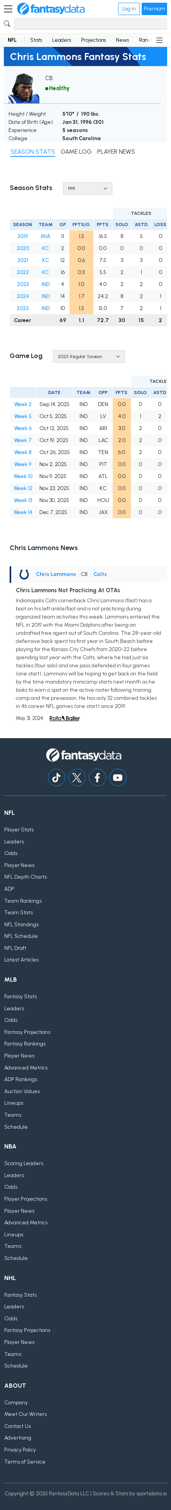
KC (45, 248)
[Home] (51, 9)
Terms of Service (25, 1462)
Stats (36, 40)
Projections (93, 40)
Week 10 (23, 476)
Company (16, 1402)
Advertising (17, 1438)
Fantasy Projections (27, 1032)
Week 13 (23, 500)
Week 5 (23, 416)
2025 (23, 308)
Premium (154, 9)
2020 (23, 248)
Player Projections (25, 1199)
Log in (128, 9)
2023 (23, 284)
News (122, 40)
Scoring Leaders (23, 1163)
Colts (100, 574)
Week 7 (23, 440)
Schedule (16, 1127)
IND (46, 284)
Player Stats (19, 829)
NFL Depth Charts (25, 877)
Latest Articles (21, 959)
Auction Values (22, 1091)
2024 (23, 296)
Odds (10, 853)
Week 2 (23, 404)
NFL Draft (15, 948)
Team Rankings (23, 901)
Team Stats (18, 912)
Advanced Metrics (25, 1067)
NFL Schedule (21, 936)
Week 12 (23, 488)
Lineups (13, 1103)
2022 (23, 272)
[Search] (90, 23)
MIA (46, 236)
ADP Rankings (20, 1079)
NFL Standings (21, 924)
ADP (9, 889)
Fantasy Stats (20, 996)
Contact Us (17, 1426)
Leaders (61, 40)
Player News (19, 865)
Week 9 (22, 464)
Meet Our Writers (25, 1414)
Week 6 (23, 428)
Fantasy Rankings (25, 1043)
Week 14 (23, 512)
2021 (22, 260)
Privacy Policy (20, 1450)
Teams (12, 1115)
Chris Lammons (56, 574)
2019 (22, 236)
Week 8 (23, 452)
